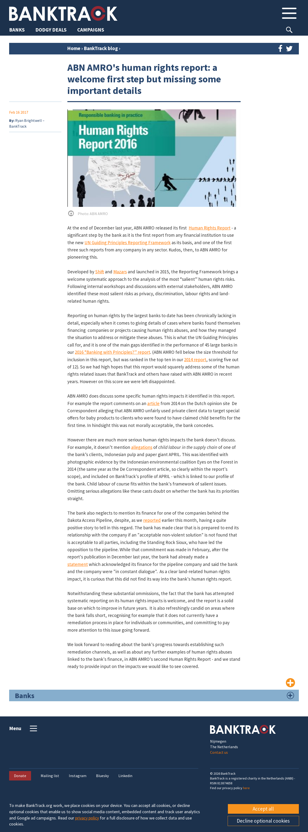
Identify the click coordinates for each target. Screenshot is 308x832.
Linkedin (125, 775)
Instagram (77, 775)
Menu (23, 728)
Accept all (263, 809)
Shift (99, 272)
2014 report (195, 359)
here (246, 788)
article (153, 403)
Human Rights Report (210, 228)
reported (152, 520)
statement (77, 564)
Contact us (219, 752)
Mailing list (50, 775)
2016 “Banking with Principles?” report (112, 352)
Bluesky (102, 775)
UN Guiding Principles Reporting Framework (127, 242)
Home (73, 48)
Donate (20, 775)
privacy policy (87, 818)
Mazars (120, 272)
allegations (141, 447)
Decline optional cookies (263, 821)
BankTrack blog (101, 48)
